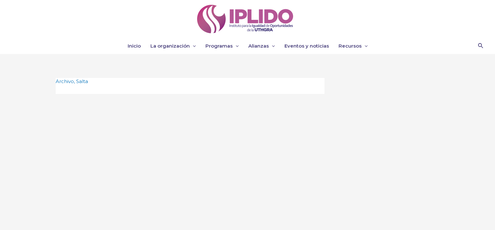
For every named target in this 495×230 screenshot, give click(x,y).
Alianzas (261, 46)
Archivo (65, 81)
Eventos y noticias (306, 46)
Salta (82, 81)
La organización (173, 46)
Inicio (134, 46)
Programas (222, 46)
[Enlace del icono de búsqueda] (481, 46)
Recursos (353, 46)
